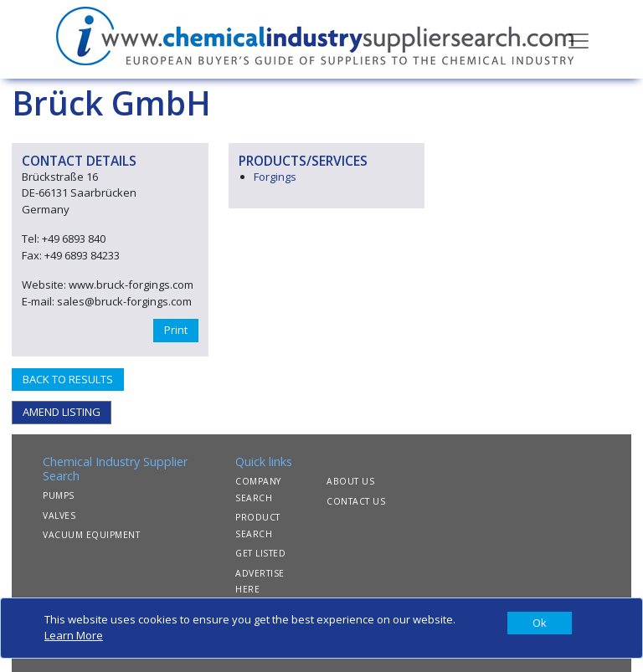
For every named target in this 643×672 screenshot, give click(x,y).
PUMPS (59, 495)
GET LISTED (260, 553)
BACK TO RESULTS (68, 379)
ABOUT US (350, 481)
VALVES (59, 515)
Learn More (73, 635)
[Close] (539, 623)
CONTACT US (356, 501)
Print (176, 329)
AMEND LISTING (61, 411)
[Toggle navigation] (578, 39)
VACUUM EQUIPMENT (91, 535)
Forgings (275, 176)
